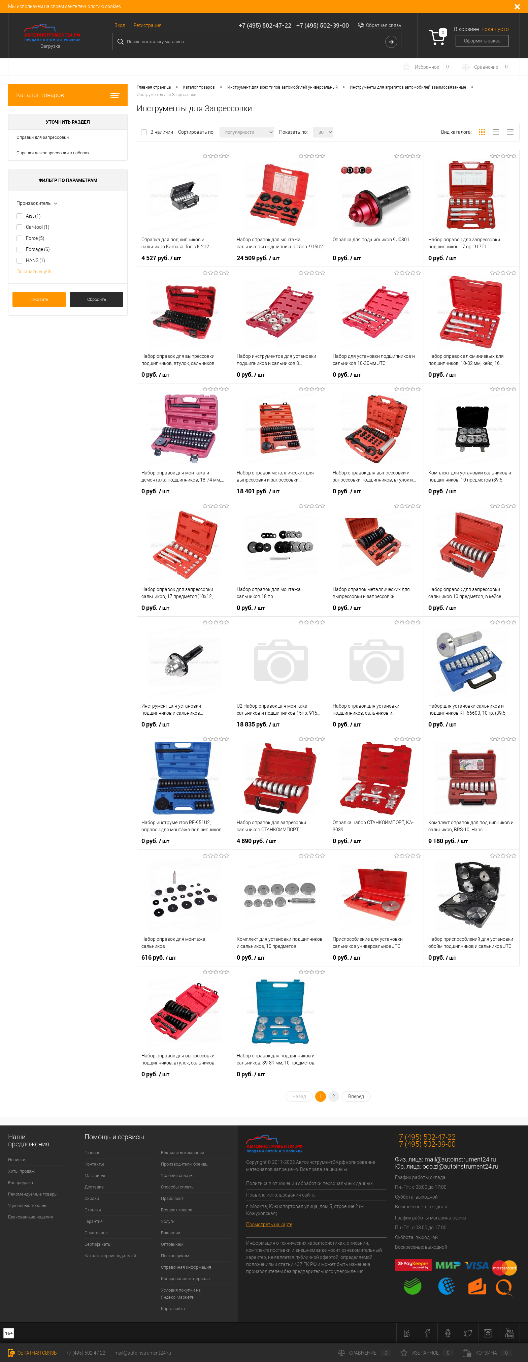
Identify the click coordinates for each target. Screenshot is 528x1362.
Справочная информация (186, 1267)
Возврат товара (176, 1209)
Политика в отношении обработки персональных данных (309, 1183)
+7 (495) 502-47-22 (265, 25)
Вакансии (170, 1232)
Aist (33, 216)
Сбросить (96, 299)
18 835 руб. (258, 724)
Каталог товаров (68, 95)
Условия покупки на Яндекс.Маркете (181, 1294)
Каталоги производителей (110, 1255)
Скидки (92, 1198)
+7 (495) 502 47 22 (85, 1353)
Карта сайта (173, 1308)
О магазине (96, 1232)
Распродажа (20, 1182)
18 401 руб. (258, 491)
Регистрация (147, 25)
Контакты (94, 1164)
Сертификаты (98, 1244)
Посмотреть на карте (269, 1224)
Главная (92, 1152)
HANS (35, 260)
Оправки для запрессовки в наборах (52, 152)
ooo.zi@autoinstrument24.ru (460, 1166)
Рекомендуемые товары (33, 1194)
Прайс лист (172, 1198)
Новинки (16, 1159)
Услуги (167, 1221)
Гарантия (94, 1221)
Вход (119, 25)
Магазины (95, 1175)
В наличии (162, 132)
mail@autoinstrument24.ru (460, 1159)
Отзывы (93, 1209)
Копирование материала (185, 1278)
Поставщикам (175, 1255)
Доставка (94, 1186)
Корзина (487, 1353)
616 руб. (158, 957)
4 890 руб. (256, 841)
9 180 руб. (448, 841)
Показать (38, 299)
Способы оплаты (178, 1186)
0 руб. (347, 258)
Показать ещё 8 (33, 271)
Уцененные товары (27, 1205)
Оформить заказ (482, 40)
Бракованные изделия (30, 1216)
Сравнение (364, 1353)
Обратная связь (383, 25)
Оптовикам (172, 1244)
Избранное (427, 1353)
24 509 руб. (258, 258)
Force (35, 238)
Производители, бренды (184, 1164)
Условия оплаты (177, 1175)
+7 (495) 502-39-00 (322, 25)
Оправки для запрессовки (42, 137)
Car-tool (38, 227)
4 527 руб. (161, 258)
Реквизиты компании (182, 1152)
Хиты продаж (21, 1171)
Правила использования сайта (280, 1195)
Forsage (38, 249)
